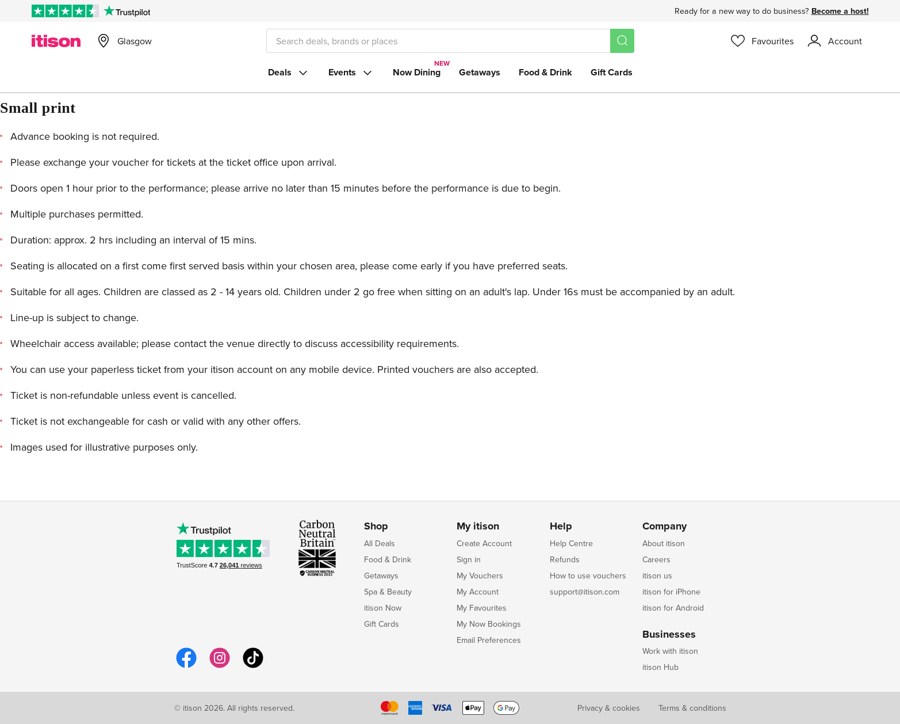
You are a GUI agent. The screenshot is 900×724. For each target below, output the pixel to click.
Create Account (484, 543)
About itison (663, 543)
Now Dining (417, 72)
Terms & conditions (692, 708)
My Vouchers (480, 575)
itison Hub (660, 667)
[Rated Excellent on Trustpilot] (65, 11)
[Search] (622, 41)
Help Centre (571, 543)
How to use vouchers (588, 575)
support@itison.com (584, 591)
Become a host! (840, 11)
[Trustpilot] (127, 11)
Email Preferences (489, 640)
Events (351, 72)
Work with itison (670, 651)
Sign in (469, 559)
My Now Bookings (489, 624)
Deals (289, 72)
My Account (478, 591)
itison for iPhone (671, 591)
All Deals (379, 543)
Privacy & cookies (608, 708)
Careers (656, 559)
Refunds (565, 559)
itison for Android (673, 608)
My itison (478, 527)
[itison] (56, 41)
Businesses (669, 635)
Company (664, 527)
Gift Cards (612, 72)
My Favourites (482, 608)
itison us (657, 575)
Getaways (479, 72)
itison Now (382, 608)
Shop (376, 527)
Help (561, 527)
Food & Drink (545, 72)
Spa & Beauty (388, 591)
